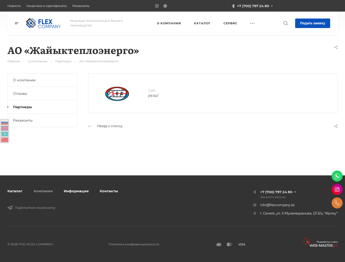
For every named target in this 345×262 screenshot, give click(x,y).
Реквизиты (23, 120)
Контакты (109, 191)
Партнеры (22, 107)
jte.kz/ (153, 95)
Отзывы (20, 93)
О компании (24, 80)
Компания (43, 191)
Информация (76, 191)
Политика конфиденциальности (134, 244)
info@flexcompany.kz (277, 205)
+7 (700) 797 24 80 (253, 6)
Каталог (14, 191)
